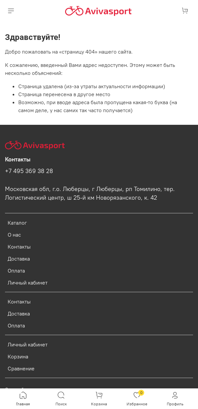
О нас (14, 234)
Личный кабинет (28, 282)
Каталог (17, 222)
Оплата (16, 270)
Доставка (19, 258)
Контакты (19, 246)
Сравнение (21, 368)
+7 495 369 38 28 (29, 171)
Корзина (18, 356)
